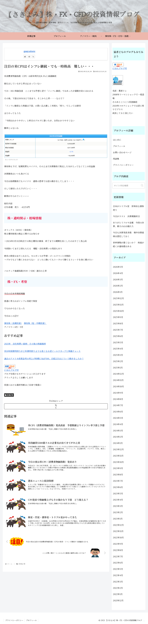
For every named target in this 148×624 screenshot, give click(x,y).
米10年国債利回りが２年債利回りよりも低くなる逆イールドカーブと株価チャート (42, 351)
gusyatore (29, 51)
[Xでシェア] (56, 406)
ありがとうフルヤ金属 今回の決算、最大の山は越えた (128, 224)
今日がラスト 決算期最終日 (127, 216)
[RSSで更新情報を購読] (33, 56)
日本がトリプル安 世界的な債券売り (128, 208)
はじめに (117, 139)
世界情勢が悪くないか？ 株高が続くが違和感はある (128, 244)
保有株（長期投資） (13, 323)
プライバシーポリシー (123, 164)
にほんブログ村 (11, 370)
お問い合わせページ (122, 152)
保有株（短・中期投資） (35, 323)
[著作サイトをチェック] (25, 56)
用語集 (116, 158)
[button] (142, 185)
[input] (128, 186)
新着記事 (9, 395)
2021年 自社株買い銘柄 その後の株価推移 (25, 343)
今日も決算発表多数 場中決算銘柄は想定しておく (128, 234)
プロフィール (119, 146)
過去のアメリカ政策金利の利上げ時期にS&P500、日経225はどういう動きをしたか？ (44, 358)
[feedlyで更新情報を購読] (29, 56)
